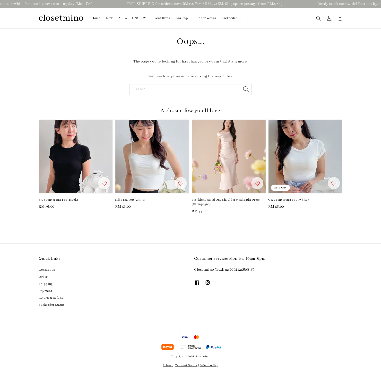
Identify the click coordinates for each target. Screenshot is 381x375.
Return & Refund (51, 298)
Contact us (47, 270)
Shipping (46, 284)
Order (43, 277)
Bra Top (182, 18)
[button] (318, 18)
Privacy (168, 365)
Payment (45, 291)
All (120, 18)
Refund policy (209, 365)
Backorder (229, 18)
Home (96, 18)
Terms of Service (186, 365)
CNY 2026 (139, 18)
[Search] (246, 89)
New (109, 18)
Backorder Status (52, 305)
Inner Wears (207, 18)
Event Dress (161, 18)
